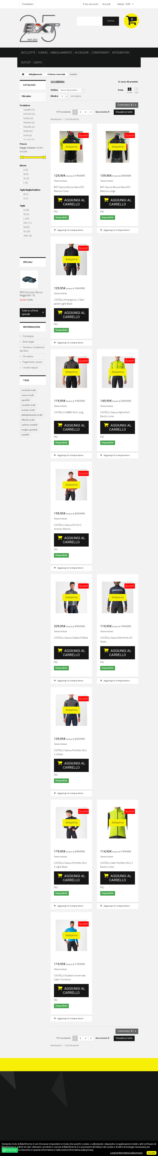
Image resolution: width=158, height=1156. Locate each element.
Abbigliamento (61, 52)
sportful (25, 400)
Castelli (29, 110)
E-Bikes (43, 52)
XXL (28, 223)
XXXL (28, 235)
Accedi (106, 4)
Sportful (29, 140)
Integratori (120, 52)
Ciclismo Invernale (56, 74)
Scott (28, 135)
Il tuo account (90, 4)
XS (26, 214)
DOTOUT (29, 114)
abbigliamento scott (31, 415)
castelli (25, 434)
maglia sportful (29, 430)
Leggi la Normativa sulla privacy (126, 1153)
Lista (136, 90)
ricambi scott (28, 405)
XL (26, 178)
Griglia (129, 90)
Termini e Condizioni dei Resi (32, 349)
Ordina (54, 90)
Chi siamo (27, 356)
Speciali (27, 262)
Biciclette (28, 52)
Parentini (29, 122)
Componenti (100, 52)
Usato (38, 62)
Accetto (151, 1153)
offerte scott (27, 420)
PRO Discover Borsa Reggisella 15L (31, 294)
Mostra (54, 96)
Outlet (26, 62)
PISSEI (28, 131)
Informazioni (31, 326)
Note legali (28, 341)
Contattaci (27, 4)
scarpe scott (27, 410)
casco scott (27, 395)
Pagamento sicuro (32, 362)
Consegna (28, 336)
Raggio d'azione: (28, 148)
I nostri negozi (30, 367)
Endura (28, 118)
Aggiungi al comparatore (70, 230)
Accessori (82, 52)
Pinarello (29, 127)
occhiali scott (28, 390)
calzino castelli (29, 425)
